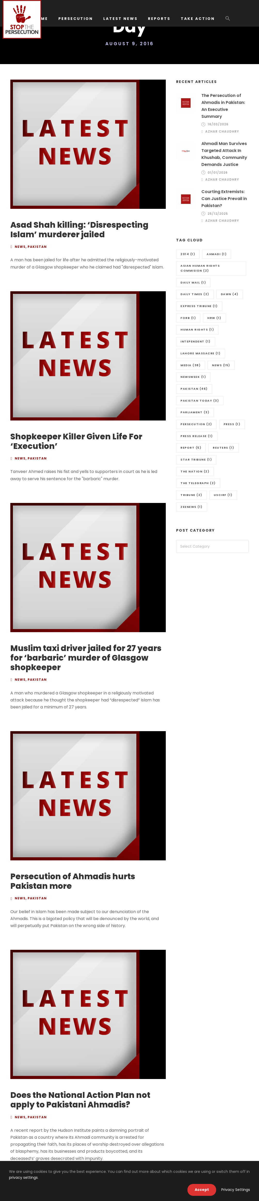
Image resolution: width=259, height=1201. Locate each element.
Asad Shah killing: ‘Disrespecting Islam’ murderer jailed (79, 229)
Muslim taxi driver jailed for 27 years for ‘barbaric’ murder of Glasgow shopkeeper (85, 657)
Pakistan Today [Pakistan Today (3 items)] (199, 401)
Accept (202, 1189)
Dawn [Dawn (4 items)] (230, 294)
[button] (227, 21)
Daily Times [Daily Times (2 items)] (194, 294)
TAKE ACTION (198, 18)
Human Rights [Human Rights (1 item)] (197, 329)
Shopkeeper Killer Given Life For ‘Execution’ (76, 441)
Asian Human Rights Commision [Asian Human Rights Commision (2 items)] (200, 268)
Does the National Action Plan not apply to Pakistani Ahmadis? (80, 1099)
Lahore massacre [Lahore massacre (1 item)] (200, 353)
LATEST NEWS (120, 18)
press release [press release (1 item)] (196, 436)
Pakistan (37, 246)
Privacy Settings (235, 1189)
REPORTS (159, 18)
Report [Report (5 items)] (190, 448)
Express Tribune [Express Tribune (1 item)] (199, 306)
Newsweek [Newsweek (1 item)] (193, 377)
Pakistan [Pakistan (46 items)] (194, 389)
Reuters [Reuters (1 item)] (223, 448)
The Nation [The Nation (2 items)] (194, 471)
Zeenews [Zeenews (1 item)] (191, 507)
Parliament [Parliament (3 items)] (194, 412)
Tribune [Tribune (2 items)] (191, 495)
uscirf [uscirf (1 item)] (223, 495)
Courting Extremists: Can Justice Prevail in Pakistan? (224, 199)
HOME (41, 18)
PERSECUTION (75, 18)
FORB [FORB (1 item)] (188, 318)
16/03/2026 (218, 124)
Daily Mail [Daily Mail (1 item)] (193, 282)
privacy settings (23, 1177)
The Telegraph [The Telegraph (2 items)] (198, 483)
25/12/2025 (218, 213)
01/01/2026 (218, 172)
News (20, 246)
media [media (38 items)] (190, 365)
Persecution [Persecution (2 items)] (196, 424)
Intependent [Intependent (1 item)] (195, 341)
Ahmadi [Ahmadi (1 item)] (217, 254)
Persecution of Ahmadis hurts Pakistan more (72, 881)
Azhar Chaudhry (222, 131)
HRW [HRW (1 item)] (214, 318)
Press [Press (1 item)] (232, 424)
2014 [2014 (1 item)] (187, 254)
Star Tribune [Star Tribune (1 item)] (196, 459)
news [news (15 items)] (221, 365)
